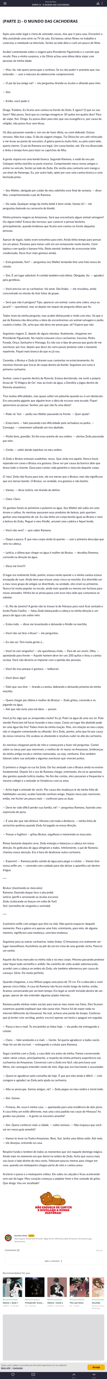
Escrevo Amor (20, 1235)
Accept (96, 1367)
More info (5, 1368)
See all (99, 1250)
